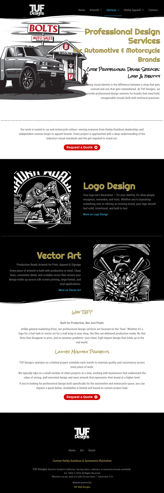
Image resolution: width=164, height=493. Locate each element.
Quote (91, 450)
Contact (153, 10)
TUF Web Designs (82, 487)
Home (81, 10)
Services (112, 10)
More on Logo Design (95, 214)
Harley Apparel (134, 10)
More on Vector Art (70, 290)
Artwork (96, 10)
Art (82, 450)
